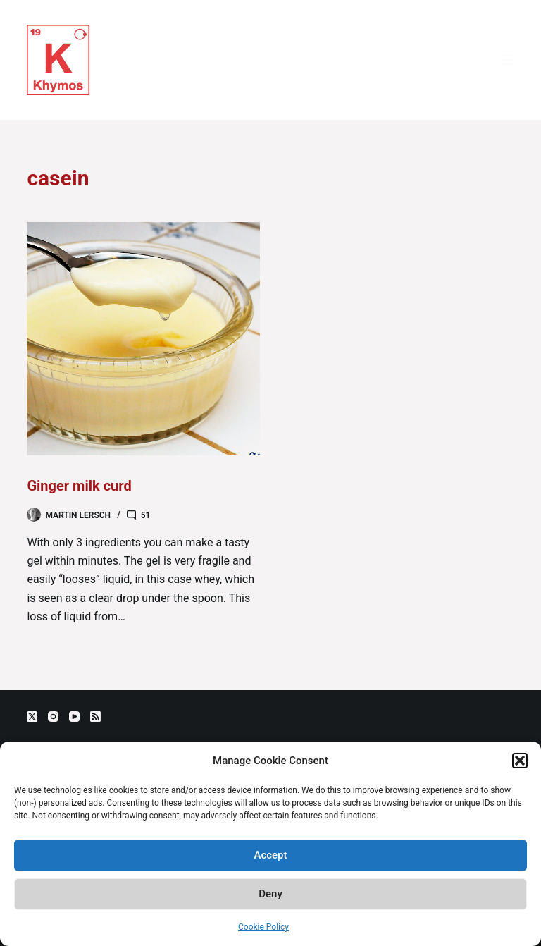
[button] (520, 761)
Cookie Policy (263, 927)
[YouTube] (74, 716)
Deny (270, 893)
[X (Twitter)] (32, 716)
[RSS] (95, 716)
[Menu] (508, 60)
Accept (270, 855)
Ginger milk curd (79, 485)
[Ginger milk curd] (143, 338)
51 (146, 515)
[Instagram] (53, 716)
